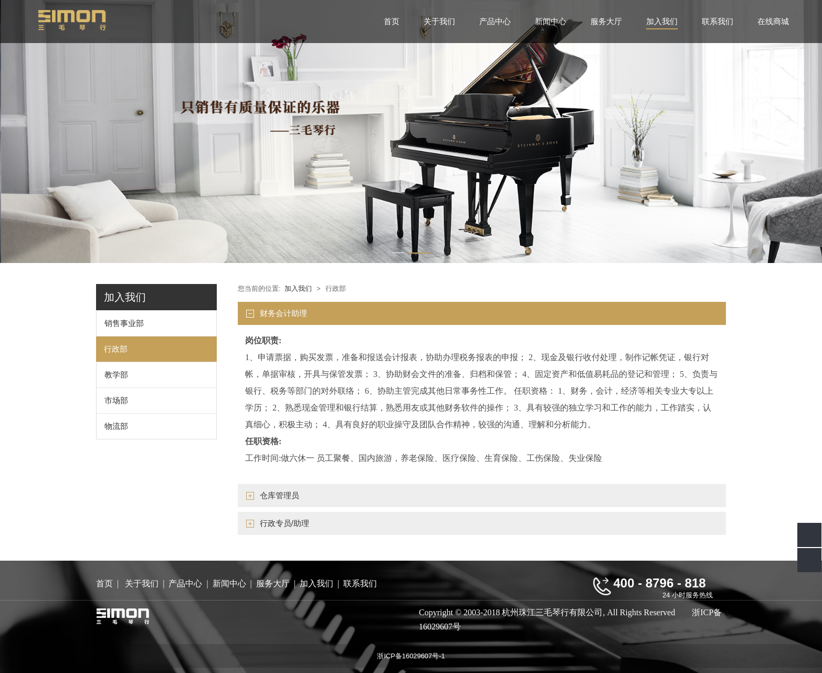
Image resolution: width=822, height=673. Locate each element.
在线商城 (773, 21)
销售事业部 (124, 323)
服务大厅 (606, 21)
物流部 (116, 426)
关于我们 (439, 21)
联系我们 (717, 21)
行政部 (116, 348)
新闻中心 (550, 21)
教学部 (116, 374)
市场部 (116, 400)
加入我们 (662, 21)
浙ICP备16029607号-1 (411, 656)
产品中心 (495, 21)
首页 (391, 21)
